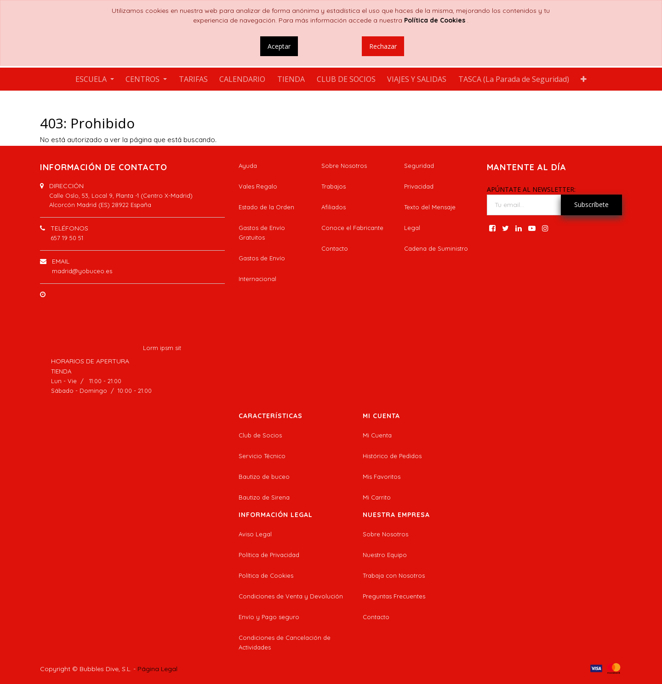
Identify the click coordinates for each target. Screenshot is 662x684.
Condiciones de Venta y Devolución (291, 596)
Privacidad (419, 186)
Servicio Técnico (262, 456)
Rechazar (383, 46)
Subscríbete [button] (591, 204)
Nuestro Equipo (385, 554)
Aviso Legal (255, 534)
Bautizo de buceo (264, 476)
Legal (412, 227)
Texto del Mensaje (430, 207)
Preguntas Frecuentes (394, 596)
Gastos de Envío (262, 258)
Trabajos (333, 186)
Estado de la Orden (266, 207)
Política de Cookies (266, 575)
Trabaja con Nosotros (394, 575)
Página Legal (157, 669)
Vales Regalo (258, 186)
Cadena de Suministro (436, 248)
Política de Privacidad (269, 554)
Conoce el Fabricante (352, 227)
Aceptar (279, 46)
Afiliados (333, 207)
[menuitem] (193, 79)
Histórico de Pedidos (392, 456)
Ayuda (248, 165)
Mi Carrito (377, 497)
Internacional (257, 278)
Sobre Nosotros (344, 165)
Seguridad (419, 165)
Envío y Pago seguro (269, 617)
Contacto (334, 248)
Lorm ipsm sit (162, 347)
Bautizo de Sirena (264, 497)
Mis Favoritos (381, 476)
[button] (584, 79)
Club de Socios (260, 435)
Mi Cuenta (377, 435)
